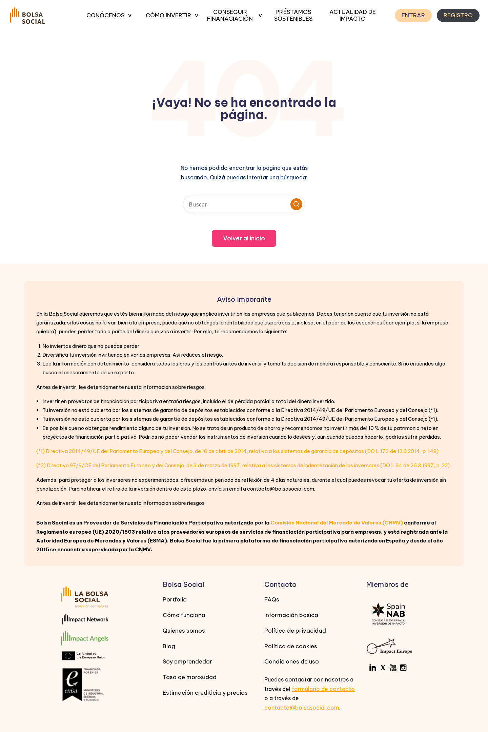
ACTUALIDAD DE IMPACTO (352, 15)
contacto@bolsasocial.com (301, 707)
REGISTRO (458, 15)
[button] (296, 204)
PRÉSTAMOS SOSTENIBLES (293, 15)
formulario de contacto (323, 689)
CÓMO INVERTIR (168, 15)
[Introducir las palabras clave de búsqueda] (244, 204)
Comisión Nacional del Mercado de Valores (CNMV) (336, 522)
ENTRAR (413, 15)
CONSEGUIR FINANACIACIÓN (230, 15)
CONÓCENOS (105, 15)
